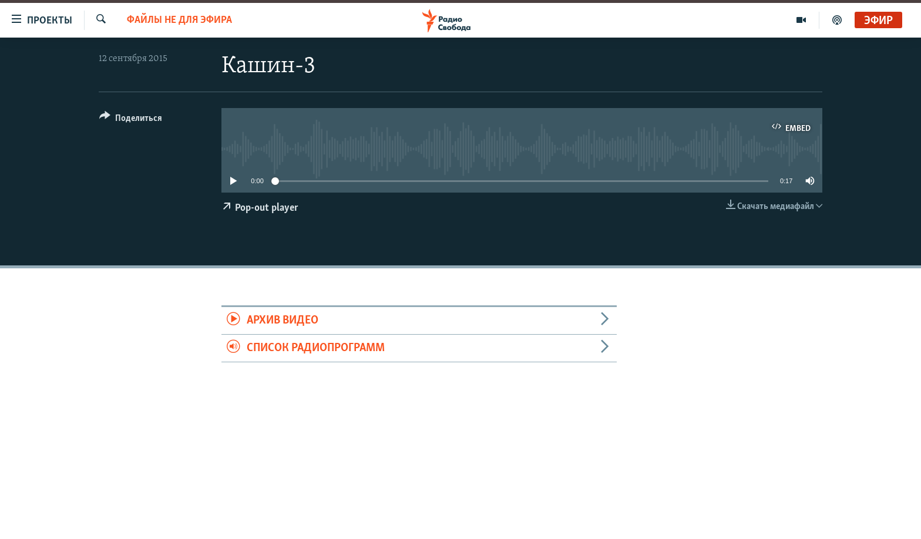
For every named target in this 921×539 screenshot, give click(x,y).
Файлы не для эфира (179, 20)
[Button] (130, 120)
